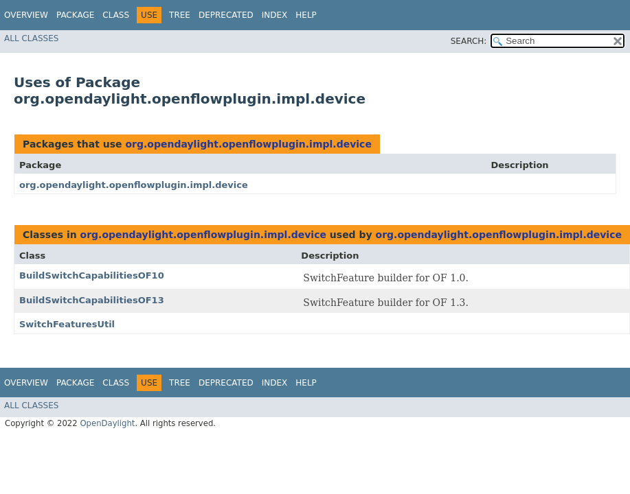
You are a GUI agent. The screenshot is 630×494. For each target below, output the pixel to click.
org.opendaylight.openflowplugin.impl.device (248, 144)
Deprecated (226, 15)
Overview (26, 15)
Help (306, 15)
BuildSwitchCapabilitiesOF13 (91, 300)
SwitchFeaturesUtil (67, 324)
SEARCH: (469, 41)
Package (75, 15)
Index (275, 15)
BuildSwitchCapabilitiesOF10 (91, 275)
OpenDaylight (107, 423)
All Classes (31, 38)
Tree (179, 15)
